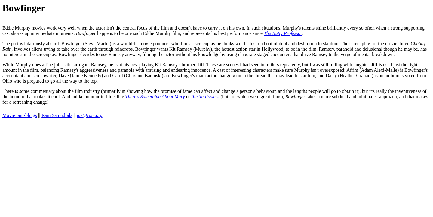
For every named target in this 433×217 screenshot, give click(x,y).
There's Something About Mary (155, 96)
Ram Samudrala (56, 115)
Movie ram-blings (19, 115)
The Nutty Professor (283, 33)
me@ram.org (90, 115)
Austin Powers (205, 96)
